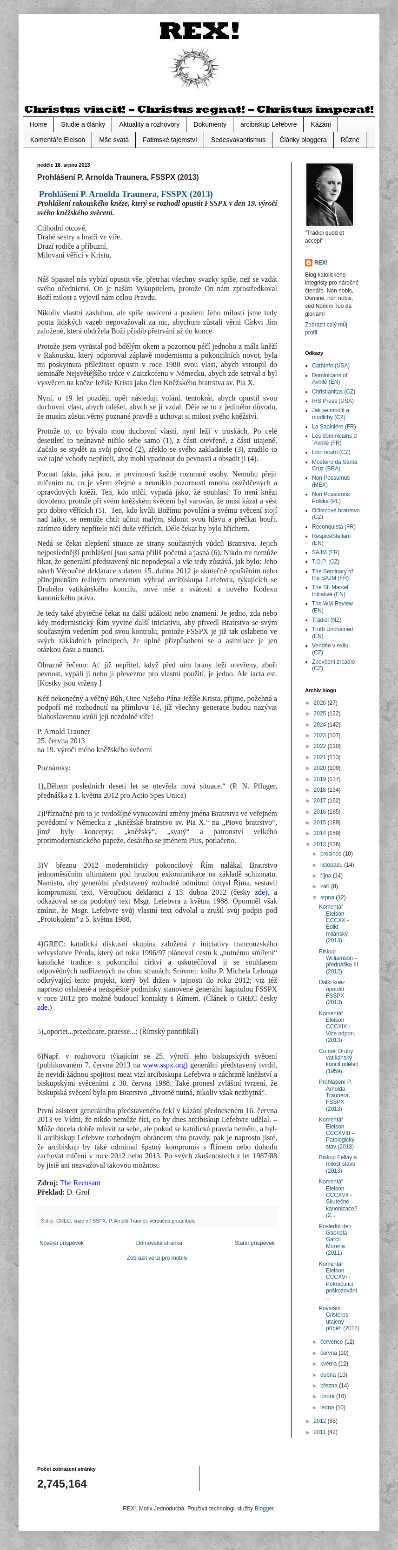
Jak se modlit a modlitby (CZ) (330, 413)
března (329, 1385)
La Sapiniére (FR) (334, 426)
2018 (321, 790)
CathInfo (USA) (331, 365)
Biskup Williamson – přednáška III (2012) (338, 961)
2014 (321, 833)
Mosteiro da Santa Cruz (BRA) (334, 465)
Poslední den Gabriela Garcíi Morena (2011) (335, 1240)
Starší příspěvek (254, 1243)
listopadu (332, 865)
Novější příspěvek (62, 1243)
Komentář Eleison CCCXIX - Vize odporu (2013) (337, 1027)
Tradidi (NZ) (327, 620)
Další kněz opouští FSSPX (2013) (332, 992)
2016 (321, 812)
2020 (321, 768)
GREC (63, 1221)
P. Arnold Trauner (128, 1221)
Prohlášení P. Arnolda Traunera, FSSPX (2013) (335, 1095)
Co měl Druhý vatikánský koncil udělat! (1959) (338, 1061)
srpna (328, 897)
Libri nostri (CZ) (331, 452)
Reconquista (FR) (334, 526)
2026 (321, 703)
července (332, 1342)
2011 (321, 1432)
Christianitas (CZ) (333, 391)
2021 (321, 757)
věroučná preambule (172, 1221)
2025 (321, 713)
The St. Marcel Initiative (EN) (330, 590)
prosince (331, 853)
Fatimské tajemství (170, 139)
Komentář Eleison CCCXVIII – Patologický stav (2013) (337, 1133)
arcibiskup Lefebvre (268, 124)
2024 (321, 724)
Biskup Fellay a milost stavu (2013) (338, 1164)
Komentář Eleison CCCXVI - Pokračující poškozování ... (338, 1281)
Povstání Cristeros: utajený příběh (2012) (339, 1318)
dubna (329, 1375)
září (325, 886)
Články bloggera (302, 139)
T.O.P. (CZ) (325, 561)
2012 (321, 1421)
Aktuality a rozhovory (149, 124)
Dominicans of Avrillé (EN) (329, 378)
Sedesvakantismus (238, 139)
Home (38, 124)
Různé (350, 139)
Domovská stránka (159, 1243)
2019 (321, 779)
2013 (321, 844)
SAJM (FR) (325, 552)
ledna (328, 1407)
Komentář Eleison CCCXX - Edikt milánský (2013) (334, 924)
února (328, 1396)
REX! (321, 262)
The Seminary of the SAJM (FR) (332, 574)
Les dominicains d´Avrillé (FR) (334, 439)
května (329, 1363)
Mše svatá (114, 139)
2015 (321, 822)
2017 (321, 800)
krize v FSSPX (89, 1221)
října (326, 875)
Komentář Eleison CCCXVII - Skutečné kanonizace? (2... (338, 1198)
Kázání (321, 124)
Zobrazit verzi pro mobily (157, 1258)
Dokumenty (209, 124)
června (329, 1353)
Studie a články (83, 124)
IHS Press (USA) (333, 401)
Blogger (264, 1508)
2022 (321, 746)
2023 (321, 735)
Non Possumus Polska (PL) (331, 497)
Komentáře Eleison (57, 139)
